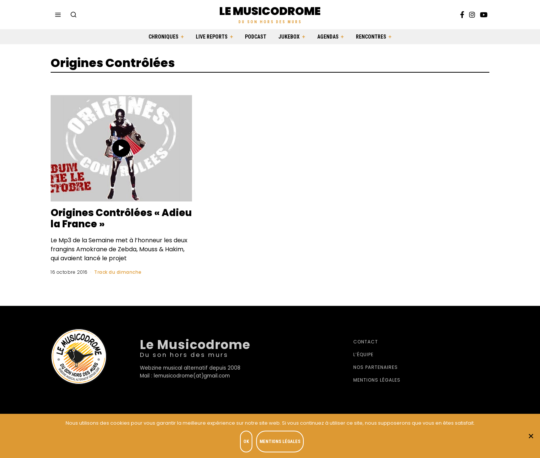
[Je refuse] (530, 436)
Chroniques (163, 37)
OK (246, 441)
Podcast (255, 37)
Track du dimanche (118, 272)
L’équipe (363, 354)
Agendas (328, 37)
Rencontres (371, 37)
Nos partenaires (375, 367)
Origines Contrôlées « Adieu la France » (102, 218)
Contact (365, 342)
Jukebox (289, 37)
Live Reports (212, 37)
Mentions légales (376, 380)
